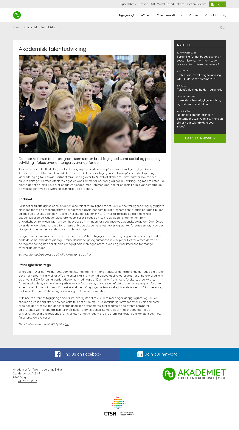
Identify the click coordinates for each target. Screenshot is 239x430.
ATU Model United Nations (167, 4)
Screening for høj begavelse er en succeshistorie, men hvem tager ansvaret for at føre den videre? (199, 60)
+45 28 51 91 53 (27, 381)
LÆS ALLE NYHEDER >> (200, 138)
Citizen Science (197, 4)
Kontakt (210, 15)
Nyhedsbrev (128, 4)
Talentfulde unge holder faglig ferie (199, 89)
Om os (193, 15)
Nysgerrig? (126, 15)
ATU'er (145, 15)
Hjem (16, 27)
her (89, 254)
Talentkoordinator (170, 15)
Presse (143, 4)
